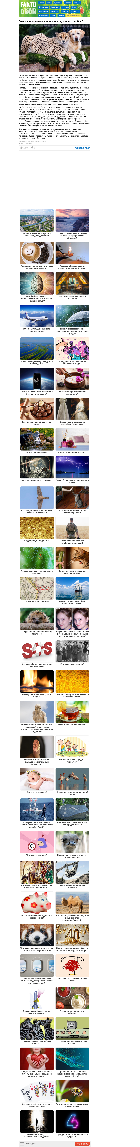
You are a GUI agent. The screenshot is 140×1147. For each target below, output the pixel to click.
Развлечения (43, 15)
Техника (61, 15)
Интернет (67, 3)
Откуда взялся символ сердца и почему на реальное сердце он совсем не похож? (37, 1073)
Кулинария (55, 7)
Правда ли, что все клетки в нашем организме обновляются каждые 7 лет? (72, 1073)
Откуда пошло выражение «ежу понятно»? (37, 632)
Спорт (53, 15)
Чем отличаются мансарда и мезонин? (72, 297)
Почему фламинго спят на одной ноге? (72, 793)
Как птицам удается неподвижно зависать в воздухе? (36, 511)
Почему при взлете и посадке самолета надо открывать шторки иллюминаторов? (37, 980)
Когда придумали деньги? (36, 541)
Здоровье (57, 3)
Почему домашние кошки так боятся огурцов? (72, 572)
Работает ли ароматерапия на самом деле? (72, 393)
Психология (75, 11)
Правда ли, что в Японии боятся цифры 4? (72, 1135)
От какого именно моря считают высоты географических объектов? (72, 235)
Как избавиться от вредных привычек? (72, 760)
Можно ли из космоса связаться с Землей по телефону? (37, 393)
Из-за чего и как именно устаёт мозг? (72, 979)
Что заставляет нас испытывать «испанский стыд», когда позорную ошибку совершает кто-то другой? (37, 728)
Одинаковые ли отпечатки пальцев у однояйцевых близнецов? (36, 761)
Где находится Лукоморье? (37, 601)
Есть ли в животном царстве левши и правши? (72, 511)
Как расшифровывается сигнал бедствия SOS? (37, 665)
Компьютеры (43, 7)
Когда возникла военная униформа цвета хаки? (72, 542)
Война (49, 3)
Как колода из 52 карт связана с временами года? (37, 1105)
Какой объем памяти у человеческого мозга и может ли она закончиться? (36, 298)
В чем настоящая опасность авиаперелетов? (36, 330)
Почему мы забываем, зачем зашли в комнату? (37, 1012)
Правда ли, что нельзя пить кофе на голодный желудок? (37, 267)
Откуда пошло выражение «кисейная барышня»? (72, 423)
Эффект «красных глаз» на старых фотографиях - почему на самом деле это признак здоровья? (72, 633)
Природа (65, 11)
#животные (23, 141)
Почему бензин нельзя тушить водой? (36, 695)
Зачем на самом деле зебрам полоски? (37, 1042)
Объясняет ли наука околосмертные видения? (36, 1135)
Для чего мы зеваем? (37, 792)
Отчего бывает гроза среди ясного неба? (72, 481)
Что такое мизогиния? (36, 855)
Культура (65, 7)
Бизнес (41, 3)
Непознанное (43, 11)
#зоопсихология (40, 141)
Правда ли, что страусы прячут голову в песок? (72, 856)
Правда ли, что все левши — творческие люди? (72, 362)
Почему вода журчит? (36, 452)
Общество (54, 11)
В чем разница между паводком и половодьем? (37, 362)
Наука (74, 7)
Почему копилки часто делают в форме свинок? (36, 916)
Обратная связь (73, 15)
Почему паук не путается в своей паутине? (37, 572)
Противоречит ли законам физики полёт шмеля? (72, 1105)
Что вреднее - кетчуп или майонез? (72, 1012)
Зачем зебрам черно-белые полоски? (72, 886)
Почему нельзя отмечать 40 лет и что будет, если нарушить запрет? (72, 949)
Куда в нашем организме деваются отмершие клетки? (72, 695)
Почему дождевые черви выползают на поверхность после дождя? (72, 331)
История (77, 3)
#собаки (31, 141)
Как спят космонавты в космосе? (37, 480)
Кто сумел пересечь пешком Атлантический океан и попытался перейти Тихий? (36, 824)
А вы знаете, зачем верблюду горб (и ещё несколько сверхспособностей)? (72, 917)
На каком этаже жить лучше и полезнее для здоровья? (37, 234)
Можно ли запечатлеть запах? (72, 452)
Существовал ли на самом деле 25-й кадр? (72, 1042)
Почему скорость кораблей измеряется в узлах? (72, 602)
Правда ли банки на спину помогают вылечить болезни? (72, 267)
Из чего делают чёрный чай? (72, 725)
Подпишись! (82, 1143)
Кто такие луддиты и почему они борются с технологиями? (36, 886)
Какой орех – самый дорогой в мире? (37, 423)
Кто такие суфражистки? (72, 664)
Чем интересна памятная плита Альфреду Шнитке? (72, 823)
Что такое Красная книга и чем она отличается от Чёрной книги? (36, 949)
